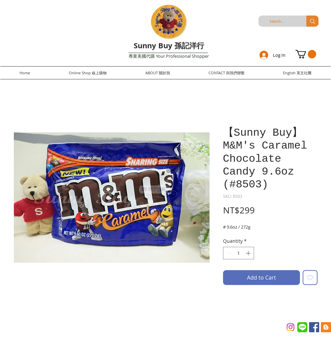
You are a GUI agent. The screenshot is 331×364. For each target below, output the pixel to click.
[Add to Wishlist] (310, 277)
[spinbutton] (238, 253)
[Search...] (277, 21)
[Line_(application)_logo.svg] (302, 327)
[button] (306, 54)
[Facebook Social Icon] (314, 327)
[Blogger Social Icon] (326, 327)
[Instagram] (290, 327)
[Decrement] (228, 253)
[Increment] (249, 253)
